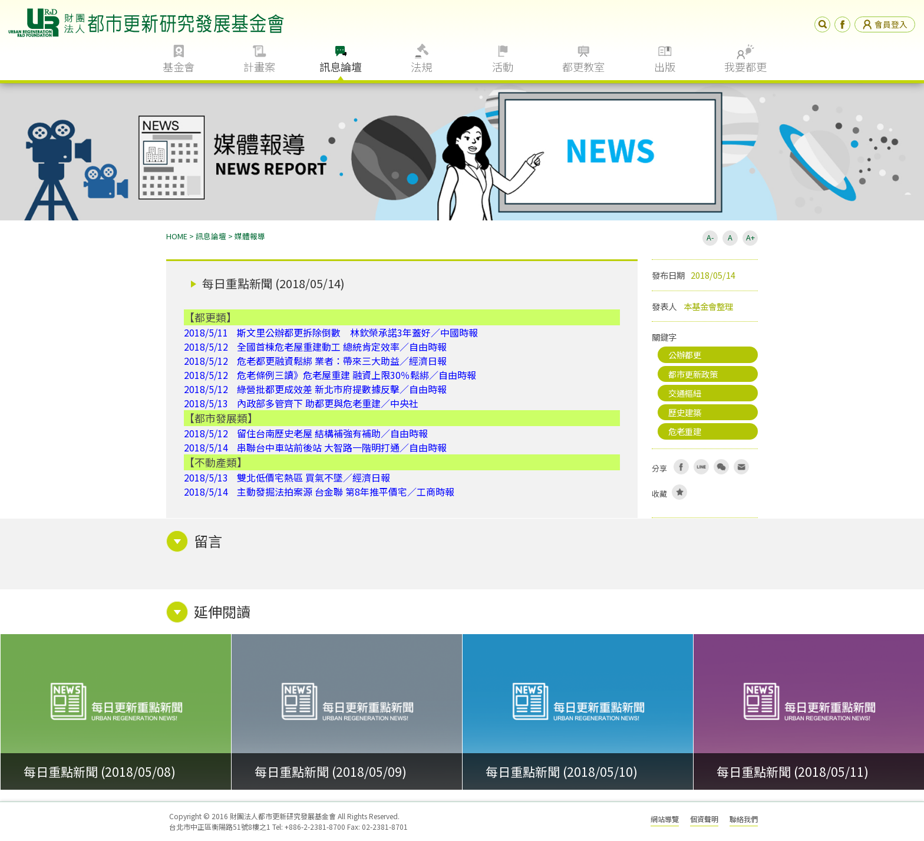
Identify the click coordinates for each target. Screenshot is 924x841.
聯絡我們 (744, 819)
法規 (421, 66)
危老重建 (684, 431)
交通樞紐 (684, 393)
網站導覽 (665, 819)
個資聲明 (704, 819)
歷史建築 (684, 412)
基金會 (178, 66)
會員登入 (885, 24)
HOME (176, 236)
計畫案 (259, 66)
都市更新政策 (693, 374)
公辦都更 (684, 354)
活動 (502, 66)
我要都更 (745, 66)
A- (710, 237)
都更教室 (583, 66)
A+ (750, 237)
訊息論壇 (340, 66)
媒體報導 (250, 236)
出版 (664, 66)
